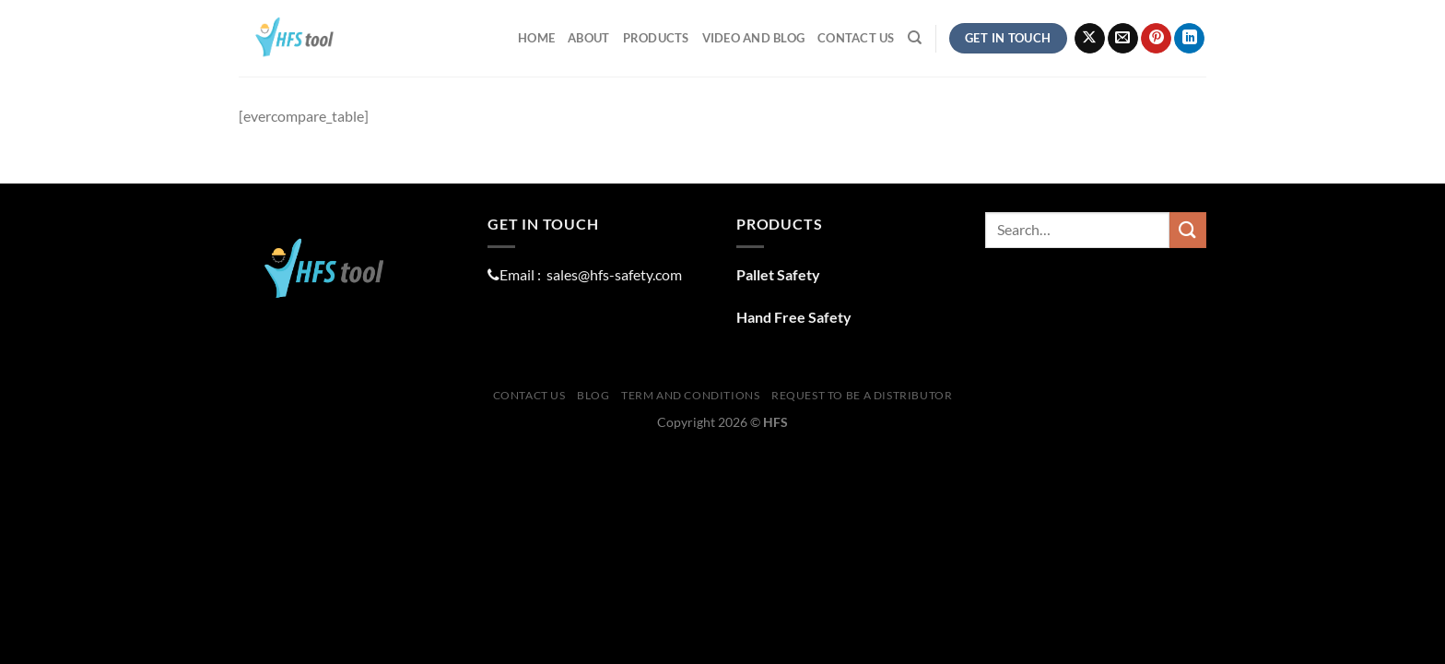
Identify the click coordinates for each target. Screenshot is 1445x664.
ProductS (656, 37)
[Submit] (1187, 230)
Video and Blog (753, 37)
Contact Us (856, 37)
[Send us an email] (1123, 38)
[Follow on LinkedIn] (1189, 38)
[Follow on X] (1090, 38)
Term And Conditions (690, 395)
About (588, 37)
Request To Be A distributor (862, 395)
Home (536, 37)
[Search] (915, 37)
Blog (593, 395)
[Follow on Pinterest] (1156, 38)
